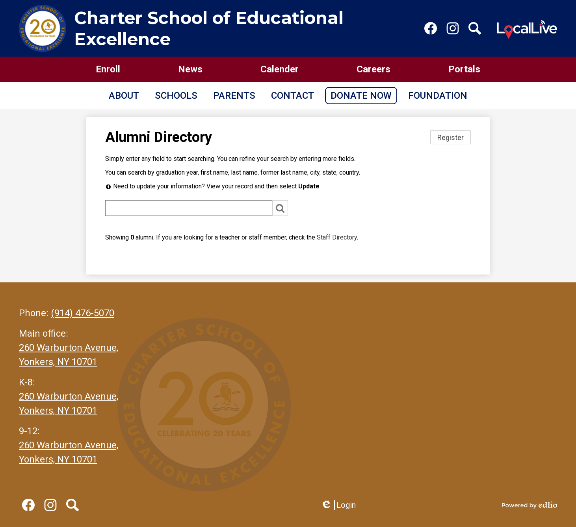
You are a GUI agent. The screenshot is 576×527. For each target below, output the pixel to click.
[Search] (188, 208)
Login (338, 505)
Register (450, 137)
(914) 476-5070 (82, 313)
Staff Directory (337, 237)
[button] (124, 95)
